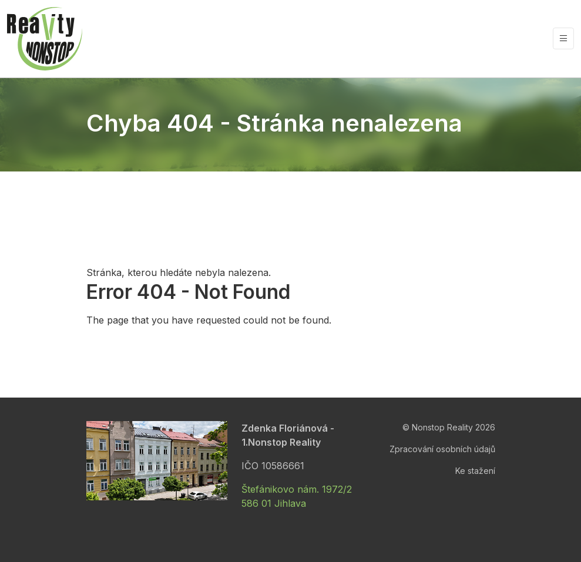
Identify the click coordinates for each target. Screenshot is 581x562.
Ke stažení (475, 471)
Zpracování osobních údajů (442, 449)
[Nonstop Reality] (44, 38)
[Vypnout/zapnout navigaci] (563, 38)
